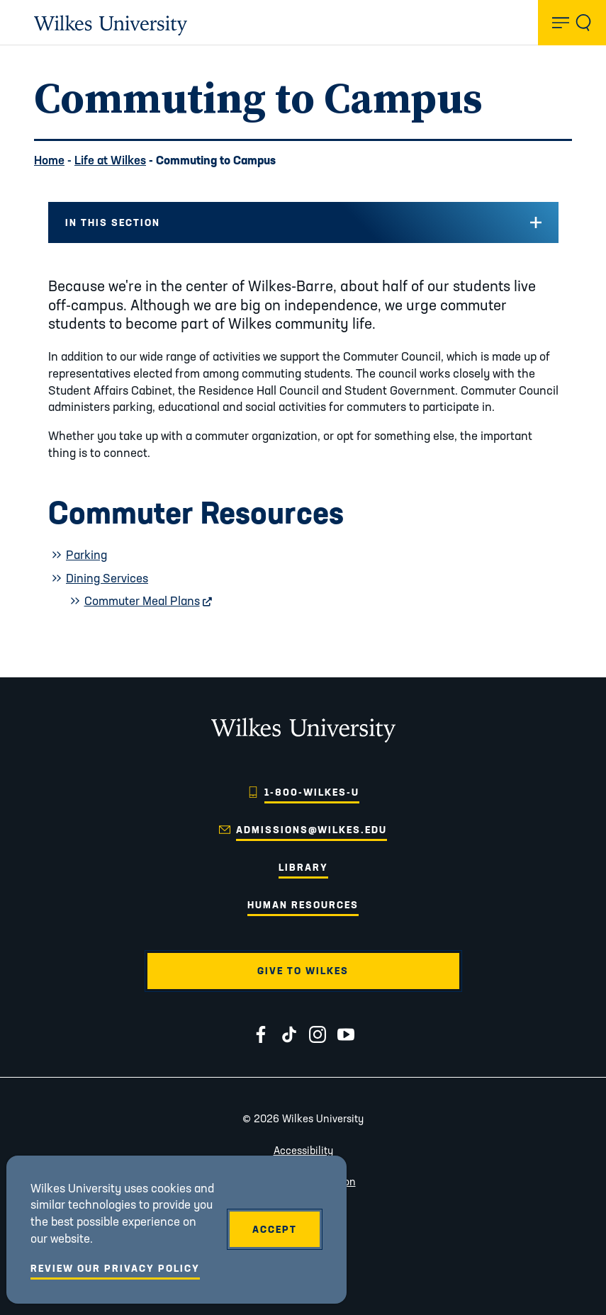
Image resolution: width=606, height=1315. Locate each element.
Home (49, 159)
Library (303, 867)
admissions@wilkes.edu (311, 829)
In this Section (112, 222)
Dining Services (107, 577)
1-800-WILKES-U (311, 792)
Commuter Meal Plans (148, 600)
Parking (86, 554)
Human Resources (303, 904)
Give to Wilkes (303, 970)
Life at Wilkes (110, 159)
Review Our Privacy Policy (115, 1268)
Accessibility (303, 1150)
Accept (274, 1229)
